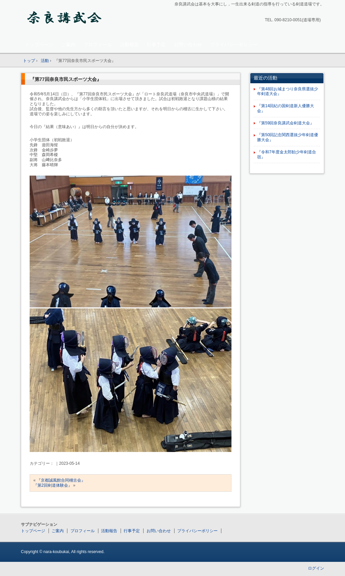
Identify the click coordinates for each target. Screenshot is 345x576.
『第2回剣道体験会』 (52, 485)
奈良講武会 (68, 19)
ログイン (316, 568)
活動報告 (129, 44)
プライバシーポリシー (233, 44)
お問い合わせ (188, 44)
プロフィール (98, 44)
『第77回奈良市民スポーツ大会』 (65, 79)
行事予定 (156, 44)
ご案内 (68, 44)
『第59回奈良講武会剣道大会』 (285, 123)
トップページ (39, 44)
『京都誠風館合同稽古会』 (61, 480)
